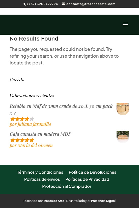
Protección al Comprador (66, 186)
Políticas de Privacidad (87, 179)
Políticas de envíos (42, 179)
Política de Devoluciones (92, 172)
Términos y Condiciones (40, 172)
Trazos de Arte (53, 201)
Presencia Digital (103, 201)
